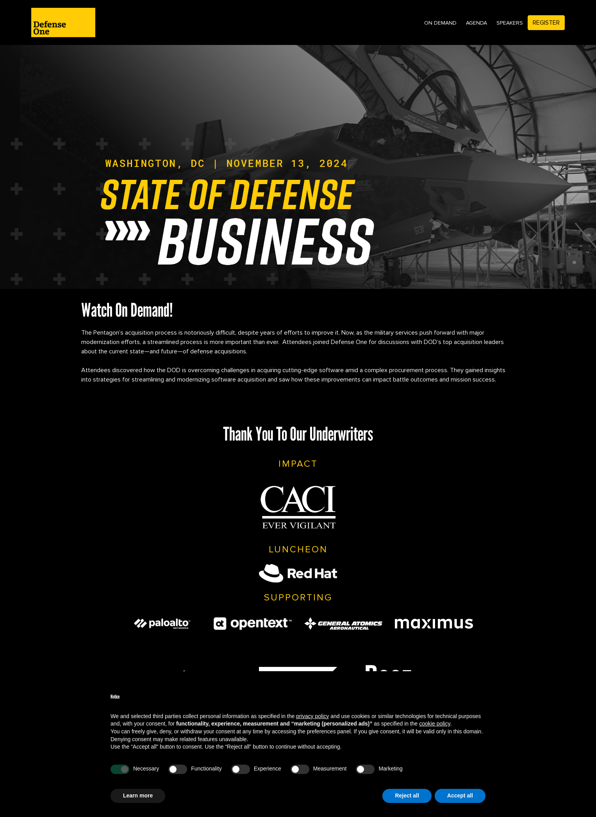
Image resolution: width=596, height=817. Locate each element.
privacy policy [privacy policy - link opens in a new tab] (312, 716)
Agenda (476, 23)
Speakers (509, 23)
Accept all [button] (460, 795)
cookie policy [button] (434, 723)
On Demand (440, 23)
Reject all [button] (407, 795)
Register (546, 23)
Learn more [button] (138, 795)
